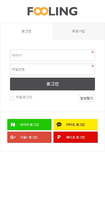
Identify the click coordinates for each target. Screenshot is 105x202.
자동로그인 (23, 97)
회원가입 (78, 31)
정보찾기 (86, 98)
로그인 (52, 83)
